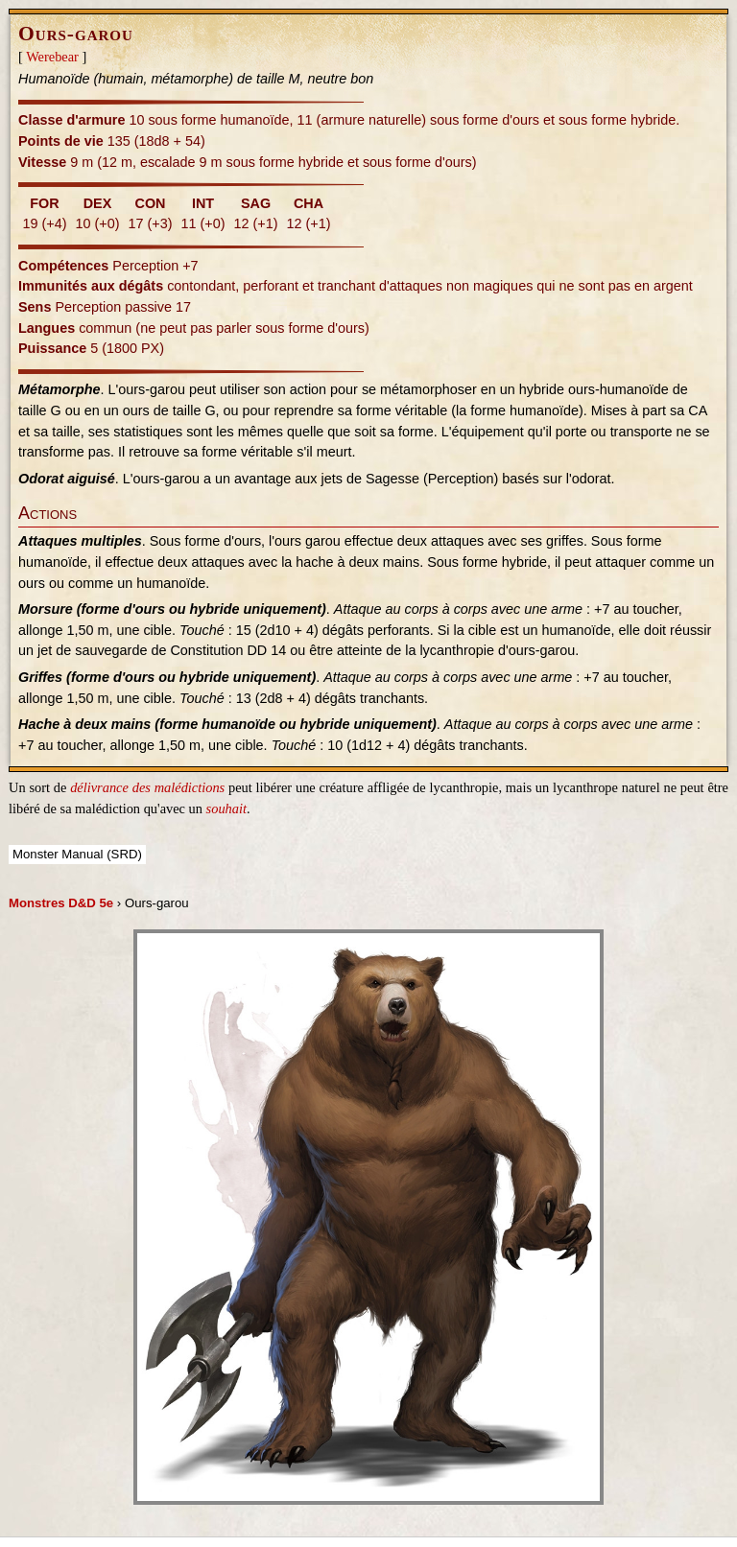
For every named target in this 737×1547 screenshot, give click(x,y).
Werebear (52, 56)
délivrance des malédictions (147, 787)
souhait (226, 808)
